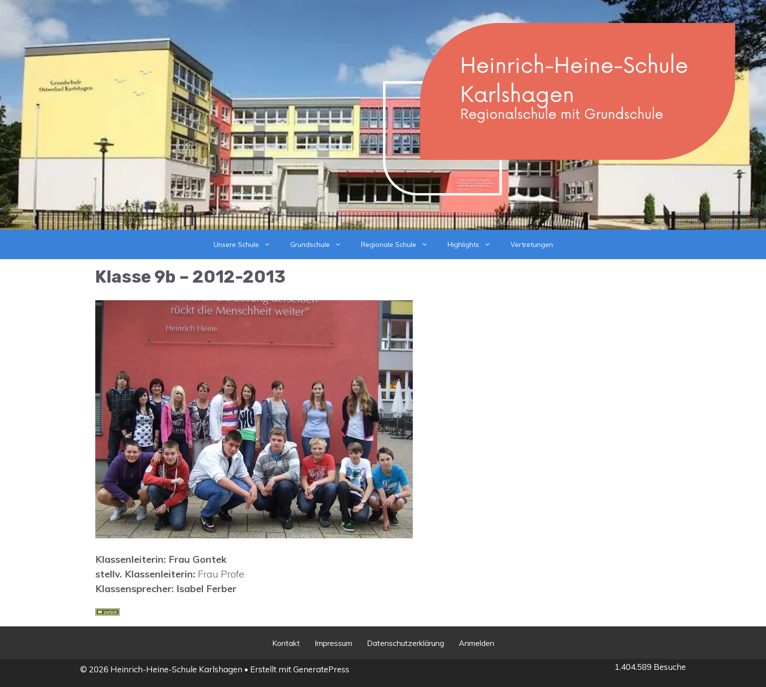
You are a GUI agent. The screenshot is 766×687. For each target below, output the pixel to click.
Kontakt (286, 643)
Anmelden (476, 643)
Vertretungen (532, 244)
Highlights (474, 244)
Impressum (333, 643)
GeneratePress (321, 669)
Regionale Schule (399, 244)
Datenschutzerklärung (405, 643)
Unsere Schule (246, 244)
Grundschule (320, 244)
